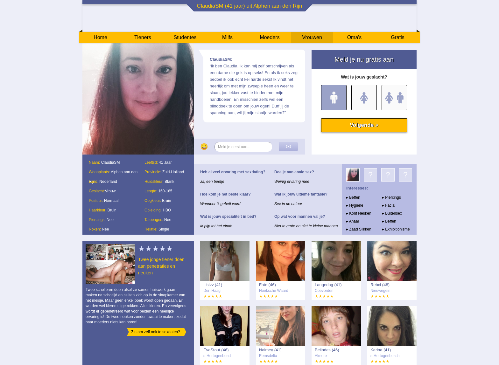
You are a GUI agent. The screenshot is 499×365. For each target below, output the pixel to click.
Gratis (397, 37)
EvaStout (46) (216, 350)
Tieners (142, 37)
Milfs (227, 37)
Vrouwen (312, 37)
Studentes (184, 37)
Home (100, 37)
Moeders (269, 37)
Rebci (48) (380, 284)
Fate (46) (267, 284)
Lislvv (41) (212, 284)
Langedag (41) (328, 284)
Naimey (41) (270, 350)
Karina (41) (380, 350)
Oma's (354, 37)
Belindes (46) (327, 350)
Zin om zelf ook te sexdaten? (155, 332)
